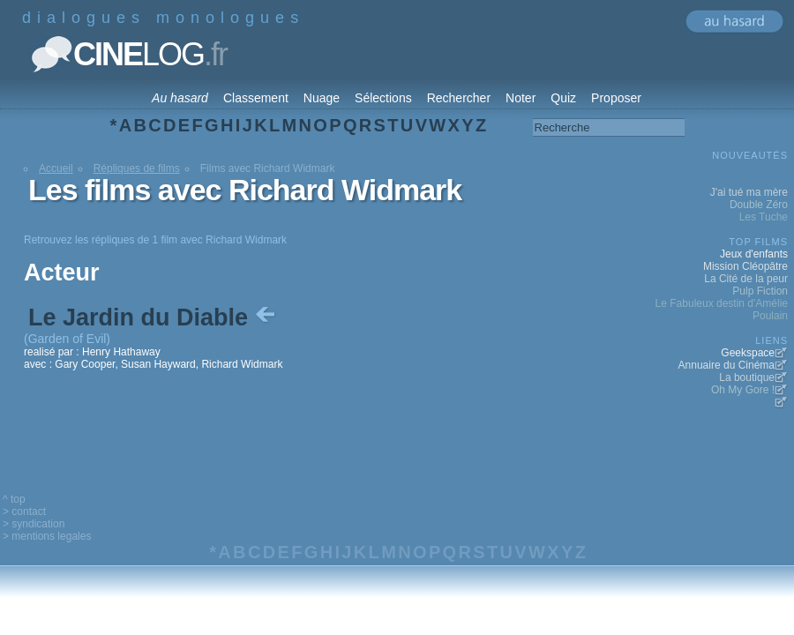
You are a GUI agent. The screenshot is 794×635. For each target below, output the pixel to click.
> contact (24, 511)
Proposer (616, 98)
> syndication (33, 524)
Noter (521, 98)
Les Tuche (763, 217)
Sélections (383, 98)
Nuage (321, 98)
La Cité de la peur (746, 279)
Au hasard (180, 98)
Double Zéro (759, 204)
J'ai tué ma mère (749, 192)
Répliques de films (137, 168)
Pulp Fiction (760, 291)
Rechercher (459, 98)
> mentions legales (47, 536)
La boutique (747, 377)
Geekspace (748, 353)
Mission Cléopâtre (745, 266)
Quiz (563, 98)
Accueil (56, 168)
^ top (14, 499)
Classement (255, 98)
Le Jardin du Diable (153, 317)
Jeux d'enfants (754, 254)
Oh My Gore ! (743, 390)
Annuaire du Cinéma (726, 365)
